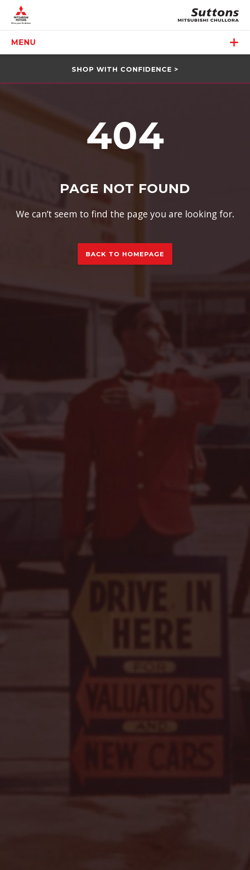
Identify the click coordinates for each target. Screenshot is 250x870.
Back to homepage (125, 254)
